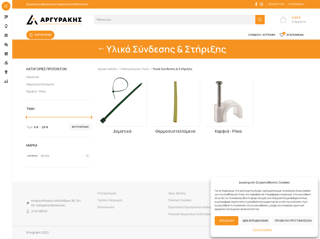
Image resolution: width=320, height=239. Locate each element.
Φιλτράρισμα (80, 127)
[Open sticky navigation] (40, 35)
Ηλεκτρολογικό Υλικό (135, 69)
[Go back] (101, 49)
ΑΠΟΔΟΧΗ (226, 220)
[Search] (179, 19)
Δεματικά (32, 77)
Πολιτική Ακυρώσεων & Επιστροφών (192, 214)
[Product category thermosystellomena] (175, 106)
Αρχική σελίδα (107, 69)
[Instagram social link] (261, 4)
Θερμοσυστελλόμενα (40, 84)
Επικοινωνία (105, 207)
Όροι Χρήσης (177, 193)
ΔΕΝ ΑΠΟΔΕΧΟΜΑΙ (255, 220)
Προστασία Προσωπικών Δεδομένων (193, 207)
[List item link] (54, 211)
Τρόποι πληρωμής (109, 200)
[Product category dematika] (122, 106)
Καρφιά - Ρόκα (36, 91)
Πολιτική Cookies (262, 229)
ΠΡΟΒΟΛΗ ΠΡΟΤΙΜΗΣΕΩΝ (293, 220)
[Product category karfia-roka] (228, 106)
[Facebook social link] (256, 4)
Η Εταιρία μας (106, 193)
